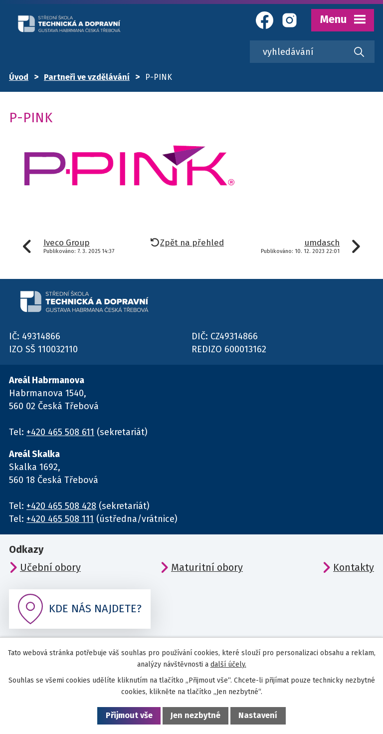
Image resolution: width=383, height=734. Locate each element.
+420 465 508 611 (60, 432)
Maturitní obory (207, 567)
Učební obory (50, 567)
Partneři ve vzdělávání (87, 77)
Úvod (18, 77)
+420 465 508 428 (61, 505)
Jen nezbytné (195, 715)
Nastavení (257, 715)
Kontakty (353, 567)
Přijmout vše (129, 715)
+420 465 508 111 (60, 518)
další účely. (228, 664)
